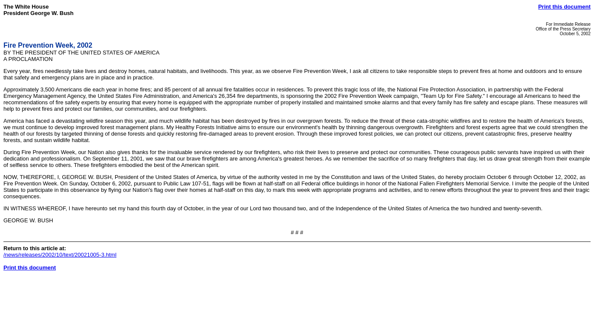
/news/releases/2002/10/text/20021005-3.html (59, 254)
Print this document (564, 6)
